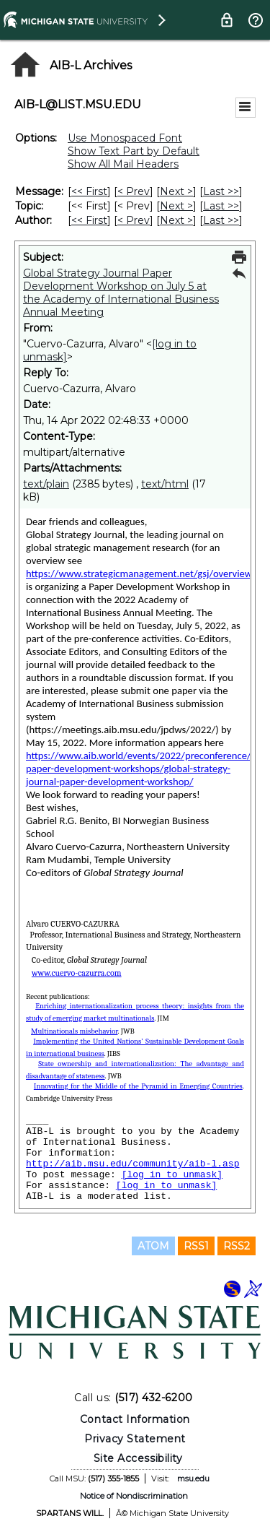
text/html (165, 483)
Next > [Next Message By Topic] (176, 205)
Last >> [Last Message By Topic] (221, 205)
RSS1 (196, 1245)
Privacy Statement (135, 1438)
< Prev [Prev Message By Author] (133, 220)
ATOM (153, 1245)
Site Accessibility (138, 1458)
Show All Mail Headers (123, 163)
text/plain (46, 483)
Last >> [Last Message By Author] (221, 220)
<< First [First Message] (89, 191)
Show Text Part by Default (133, 150)
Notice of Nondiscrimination (134, 1496)
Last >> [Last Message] (221, 191)
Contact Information (135, 1419)
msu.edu (193, 1478)
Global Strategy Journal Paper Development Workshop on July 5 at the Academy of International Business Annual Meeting (121, 293)
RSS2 (236, 1245)
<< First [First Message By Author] (89, 220)
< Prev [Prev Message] (133, 191)
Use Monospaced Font (125, 137)
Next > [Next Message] (176, 191)
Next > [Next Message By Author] (176, 220)
